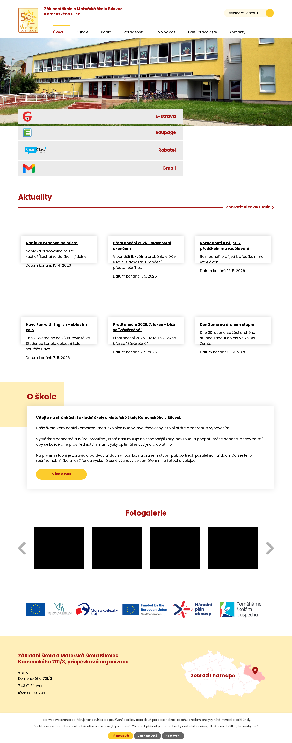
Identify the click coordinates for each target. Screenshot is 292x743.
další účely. (243, 719)
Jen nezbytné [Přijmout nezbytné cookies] (147, 735)
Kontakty (237, 32)
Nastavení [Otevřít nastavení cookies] (174, 735)
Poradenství (134, 32)
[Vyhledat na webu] (249, 13)
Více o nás (61, 475)
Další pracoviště (202, 32)
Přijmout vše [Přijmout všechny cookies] (119, 735)
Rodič (106, 32)
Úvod (58, 32)
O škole (81, 32)
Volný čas (167, 32)
